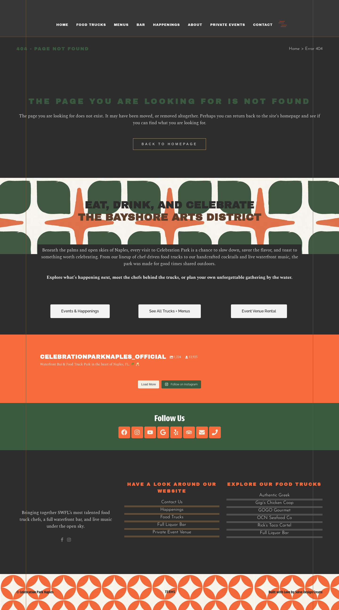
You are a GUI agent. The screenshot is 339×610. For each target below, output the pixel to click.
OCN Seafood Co (274, 518)
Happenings (171, 509)
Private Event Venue (172, 532)
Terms (170, 592)
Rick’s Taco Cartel (274, 525)
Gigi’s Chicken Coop (274, 503)
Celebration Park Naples (36, 592)
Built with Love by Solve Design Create (296, 592)
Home (294, 49)
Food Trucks (171, 517)
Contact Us (171, 502)
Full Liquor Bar (171, 524)
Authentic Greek (274, 495)
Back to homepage (170, 144)
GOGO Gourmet (274, 510)
